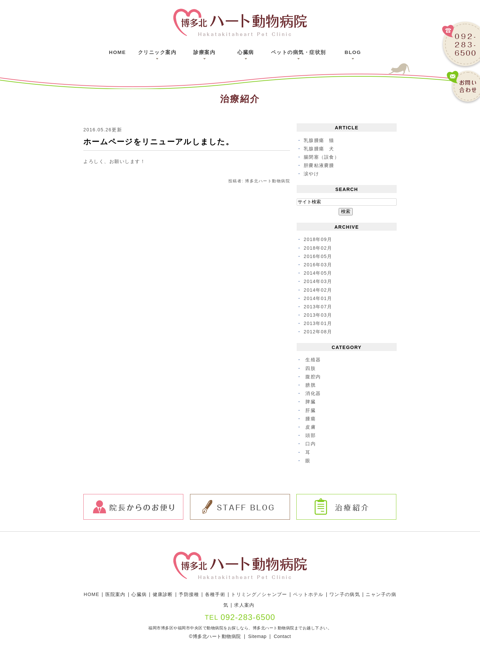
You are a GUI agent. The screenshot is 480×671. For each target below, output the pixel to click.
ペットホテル (311, 594)
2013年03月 (318, 315)
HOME (92, 594)
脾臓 (310, 401)
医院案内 (116, 594)
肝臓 (310, 410)
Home (117, 52)
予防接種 (190, 594)
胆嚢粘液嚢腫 (319, 165)
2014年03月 (318, 281)
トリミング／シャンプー (262, 594)
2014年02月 (318, 290)
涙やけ (311, 173)
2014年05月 (318, 273)
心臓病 (245, 52)
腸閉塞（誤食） (322, 157)
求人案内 (247, 605)
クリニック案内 (157, 52)
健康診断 (164, 594)
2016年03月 (318, 264)
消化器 (313, 393)
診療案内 (204, 52)
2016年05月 (318, 256)
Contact (281, 636)
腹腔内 (313, 376)
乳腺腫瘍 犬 (319, 148)
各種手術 (217, 594)
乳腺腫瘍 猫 (319, 140)
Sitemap (257, 636)
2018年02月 (318, 248)
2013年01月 (318, 323)
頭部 (310, 435)
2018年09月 (318, 239)
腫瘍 (310, 418)
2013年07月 (318, 306)
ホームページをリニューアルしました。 (162, 141)
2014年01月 (318, 298)
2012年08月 (318, 331)
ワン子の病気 (348, 594)
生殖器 (313, 359)
